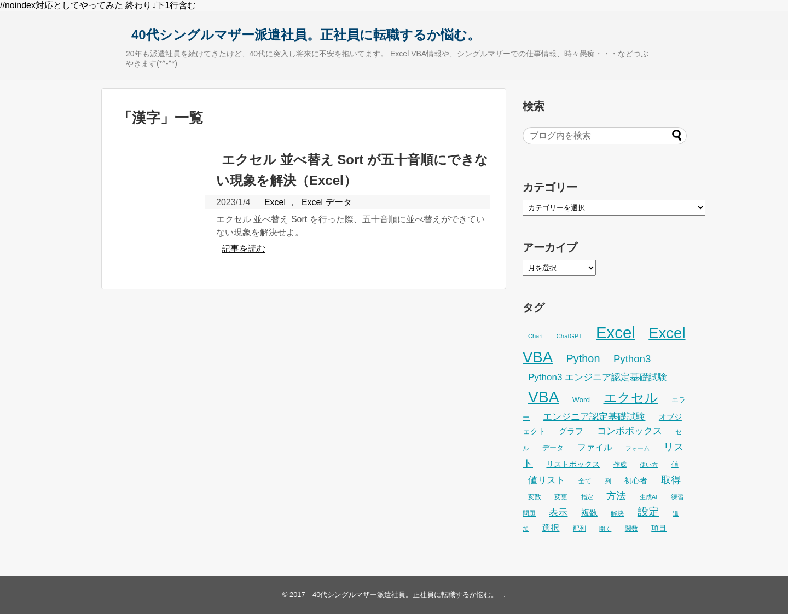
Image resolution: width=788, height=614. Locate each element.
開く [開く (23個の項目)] (605, 528)
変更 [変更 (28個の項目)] (560, 497)
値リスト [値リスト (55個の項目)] (546, 479)
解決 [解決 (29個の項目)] (617, 513)
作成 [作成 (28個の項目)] (620, 464)
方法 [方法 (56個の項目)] (616, 495)
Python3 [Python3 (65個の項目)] (632, 358)
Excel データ (327, 202)
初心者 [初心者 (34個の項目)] (635, 481)
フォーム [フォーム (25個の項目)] (637, 448)
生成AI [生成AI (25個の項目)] (649, 497)
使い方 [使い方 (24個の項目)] (649, 464)
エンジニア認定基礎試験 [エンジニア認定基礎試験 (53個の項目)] (594, 417)
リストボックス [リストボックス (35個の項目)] (573, 464)
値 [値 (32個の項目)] (675, 464)
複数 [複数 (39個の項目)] (589, 512)
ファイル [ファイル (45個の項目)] (594, 447)
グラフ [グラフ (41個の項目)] (571, 431)
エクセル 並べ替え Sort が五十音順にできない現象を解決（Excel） (352, 170)
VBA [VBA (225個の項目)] (543, 397)
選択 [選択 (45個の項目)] (550, 527)
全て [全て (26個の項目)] (585, 481)
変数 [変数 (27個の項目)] (534, 497)
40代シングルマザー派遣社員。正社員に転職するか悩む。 (305, 34)
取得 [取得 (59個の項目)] (671, 479)
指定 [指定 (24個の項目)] (587, 497)
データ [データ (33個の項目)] (553, 448)
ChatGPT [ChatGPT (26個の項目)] (569, 336)
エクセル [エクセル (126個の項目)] (631, 398)
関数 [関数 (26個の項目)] (631, 528)
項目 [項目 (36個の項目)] (659, 528)
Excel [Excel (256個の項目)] (615, 332)
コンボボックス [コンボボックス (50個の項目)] (629, 431)
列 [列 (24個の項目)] (608, 481)
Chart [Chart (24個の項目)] (535, 336)
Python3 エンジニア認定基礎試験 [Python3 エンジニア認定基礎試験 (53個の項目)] (597, 377)
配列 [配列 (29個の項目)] (579, 528)
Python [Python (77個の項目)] (583, 358)
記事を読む (243, 248)
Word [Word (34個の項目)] (581, 400)
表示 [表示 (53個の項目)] (558, 512)
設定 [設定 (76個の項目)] (648, 512)
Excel (275, 202)
